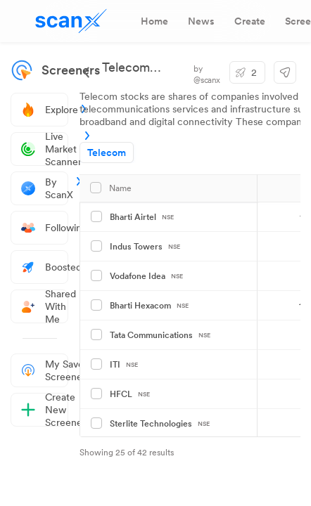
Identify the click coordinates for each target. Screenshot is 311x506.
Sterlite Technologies (160, 424)
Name (120, 188)
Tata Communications (160, 335)
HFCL (130, 394)
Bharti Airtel (142, 217)
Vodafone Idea (146, 276)
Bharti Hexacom (149, 306)
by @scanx (206, 74)
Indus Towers (145, 247)
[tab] (154, 21)
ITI (124, 365)
